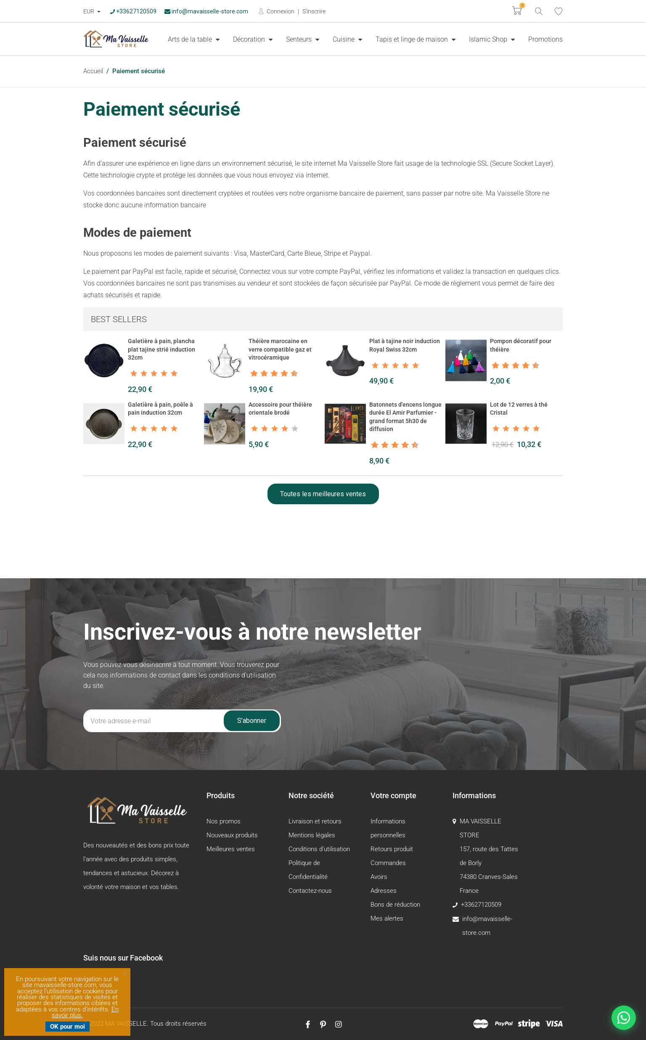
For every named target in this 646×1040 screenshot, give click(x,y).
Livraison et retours (315, 821)
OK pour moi (67, 1026)
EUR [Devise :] (89, 11)
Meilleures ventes (231, 849)
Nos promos (224, 821)
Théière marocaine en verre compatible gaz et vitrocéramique (280, 349)
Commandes (388, 863)
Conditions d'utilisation (319, 849)
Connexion (279, 11)
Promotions (545, 39)
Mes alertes (387, 918)
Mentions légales (312, 835)
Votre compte (393, 795)
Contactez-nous (310, 890)
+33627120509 (133, 11)
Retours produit (392, 849)
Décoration (250, 39)
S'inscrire (314, 11)
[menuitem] (194, 39)
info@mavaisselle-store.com (206, 11)
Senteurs (299, 39)
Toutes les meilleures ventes (323, 494)
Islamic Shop (489, 39)
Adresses (384, 890)
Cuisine (344, 39)
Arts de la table (191, 39)
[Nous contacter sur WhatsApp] (624, 1018)
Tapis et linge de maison (413, 39)
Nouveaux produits (232, 835)
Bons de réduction (395, 904)
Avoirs (379, 877)
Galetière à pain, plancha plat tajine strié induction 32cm (161, 349)
